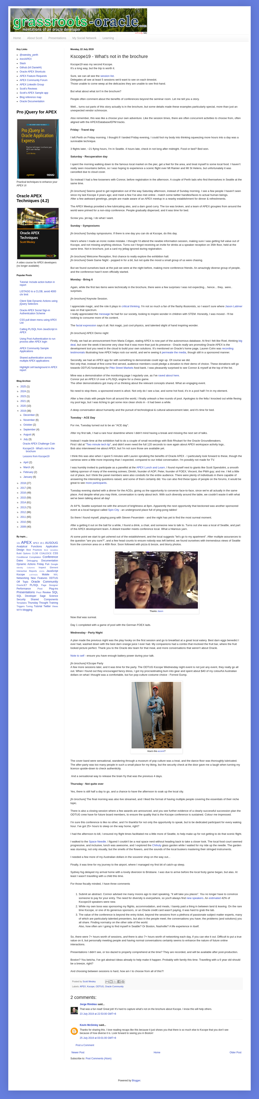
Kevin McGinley (89, 1025)
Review (47, 592)
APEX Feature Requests (33, 76)
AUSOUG (51, 542)
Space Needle (97, 841)
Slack (23, 63)
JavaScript (52, 571)
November (29, 420)
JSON (41, 571)
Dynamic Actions (26, 564)
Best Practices (34, 550)
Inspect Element (48, 567)
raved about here (168, 375)
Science (53, 595)
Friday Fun (43, 564)
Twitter (47, 606)
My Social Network (84, 38)
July (26, 439)
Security (21, 599)
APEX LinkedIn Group (32, 84)
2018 (24, 483)
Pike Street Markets (121, 367)
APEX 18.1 (38, 543)
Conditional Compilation (29, 557)
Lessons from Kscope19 (36, 456)
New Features (39, 578)
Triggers (21, 606)
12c (18, 543)
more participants (96, 482)
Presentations (57, 38)
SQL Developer (26, 595)
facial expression (86, 325)
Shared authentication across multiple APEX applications (36, 359)
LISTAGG (33, 574)
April (26, 462)
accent (161, 751)
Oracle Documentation (32, 101)
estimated (215, 898)
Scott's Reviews (28, 88)
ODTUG (100, 986)
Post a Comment (85, 1045)
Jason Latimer (233, 306)
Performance (24, 588)
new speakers (194, 898)
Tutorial (38, 606)
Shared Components (44, 599)
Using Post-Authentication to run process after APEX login (37, 340)
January (28, 476)
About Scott (34, 38)
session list (107, 75)
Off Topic (22, 581)
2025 (24, 386)
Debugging (32, 560)
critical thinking (131, 306)
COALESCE (45, 553)
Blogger (136, 1080)
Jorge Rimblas (88, 1004)
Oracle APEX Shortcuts (32, 71)
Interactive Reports (27, 571)
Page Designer (49, 585)
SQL (55, 592)
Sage (43, 595)
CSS (55, 553)
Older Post (235, 1052)
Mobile (45, 574)
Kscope (90, 986)
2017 (24, 487)
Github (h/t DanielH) (31, 67)
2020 (24, 405)
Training (53, 602)
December (29, 415)
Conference (50, 557)
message (104, 314)
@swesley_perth (29, 54)
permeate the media (174, 352)
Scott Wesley (89, 981)
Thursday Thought (38, 602)
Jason (160, 611)
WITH (19, 610)
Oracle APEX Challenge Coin (39, 443)
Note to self (77, 655)
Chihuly (156, 845)
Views (55, 606)
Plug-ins (53, 588)
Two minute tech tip (98, 444)
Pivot (40, 588)
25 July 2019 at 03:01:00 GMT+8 (98, 1037)
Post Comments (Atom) (98, 1058)
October (28, 424)
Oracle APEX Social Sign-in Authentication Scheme (35, 312)
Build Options (24, 553)
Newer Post (77, 1052)
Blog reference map (30, 97)
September (29, 429)
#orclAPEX (26, 59)
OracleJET (22, 585)
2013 (24, 507)
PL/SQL (34, 585)
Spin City (113, 509)
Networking (23, 578)
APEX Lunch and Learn (150, 467)
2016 (24, 492)
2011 (24, 517)
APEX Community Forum (33, 80)
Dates (20, 560)
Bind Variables (51, 550)
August (27, 434)
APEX (83, 986)
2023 (24, 396)
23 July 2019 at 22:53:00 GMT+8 (98, 1013)
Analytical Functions (29, 546)
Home (17, 38)
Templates (22, 603)
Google (54, 564)
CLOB (35, 553)
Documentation (49, 560)
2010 (24, 522)
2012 (24, 512)
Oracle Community (114, 986)
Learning (108, 38)
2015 (24, 497)
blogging (27, 609)
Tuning (29, 606)
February (28, 472)
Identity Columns (26, 567)
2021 (24, 401)
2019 (24, 410)
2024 (24, 391)
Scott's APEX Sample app (34, 92)
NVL (56, 574)
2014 (24, 502)
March (27, 467)
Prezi (38, 592)
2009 (24, 526)
